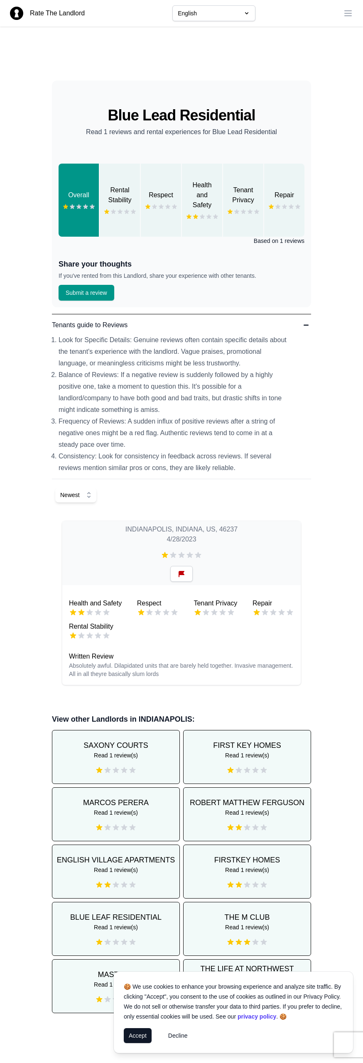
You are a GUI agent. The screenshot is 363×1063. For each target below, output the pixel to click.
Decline (178, 1035)
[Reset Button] (181, 574)
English (214, 13)
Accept (138, 1035)
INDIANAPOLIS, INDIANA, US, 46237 (181, 529)
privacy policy (257, 1016)
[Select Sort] (75, 494)
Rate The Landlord (57, 13)
